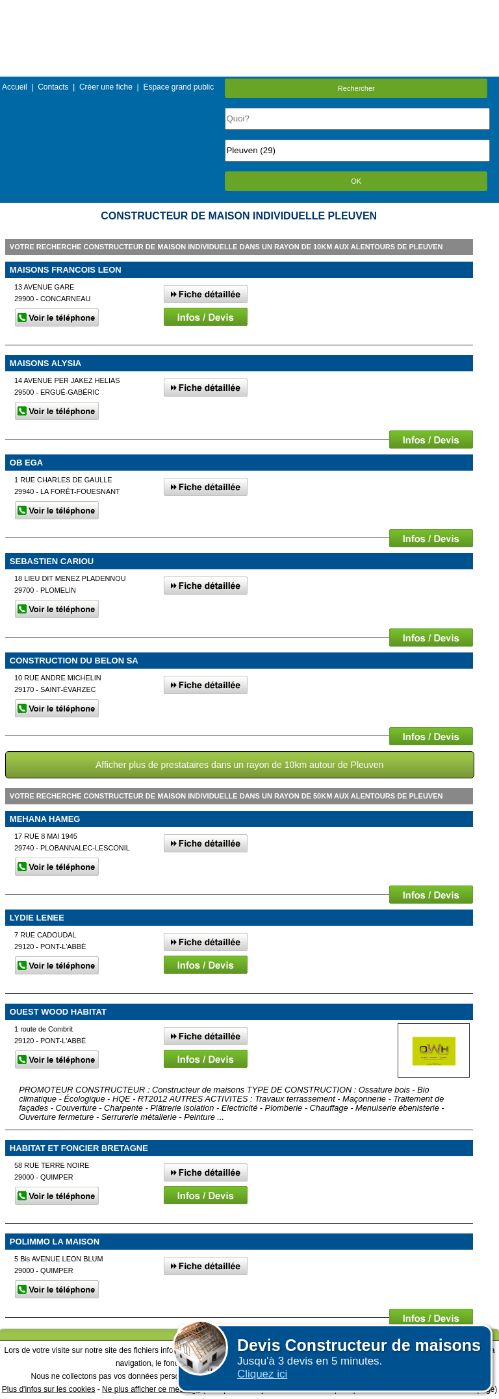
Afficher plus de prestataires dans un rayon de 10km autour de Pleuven (239, 765)
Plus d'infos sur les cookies (49, 1389)
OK (356, 181)
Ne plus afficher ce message (151, 1389)
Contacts (53, 87)
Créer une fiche (106, 87)
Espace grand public (178, 87)
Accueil (14, 87)
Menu (249, 9)
